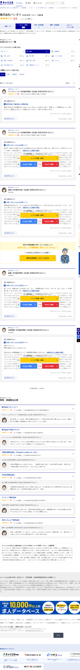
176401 (69, 311)
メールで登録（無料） (38, 158)
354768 (69, 228)
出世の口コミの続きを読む (31, 150)
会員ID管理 (30, 619)
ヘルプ (73, 619)
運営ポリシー (49, 619)
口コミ (21, 3)
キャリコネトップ (5, 619)
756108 (69, 171)
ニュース (39, 3)
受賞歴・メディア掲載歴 (6, 623)
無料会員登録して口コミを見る (37, 258)
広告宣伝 (21, 74)
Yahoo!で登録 (49, 164)
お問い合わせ (19, 623)
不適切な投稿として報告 (65, 118)
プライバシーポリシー (39, 623)
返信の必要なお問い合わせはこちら (34, 630)
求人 (29, 3)
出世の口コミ (11, 101)
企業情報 (27, 623)
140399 (69, 372)
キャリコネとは (39, 619)
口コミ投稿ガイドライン (62, 619)
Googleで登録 (27, 164)
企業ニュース (20, 619)
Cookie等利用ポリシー (53, 623)
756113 (69, 113)
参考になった (10, 118)
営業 (8, 74)
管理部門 (14, 74)
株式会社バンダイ (10, 14)
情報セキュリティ (66, 623)
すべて (5, 51)
